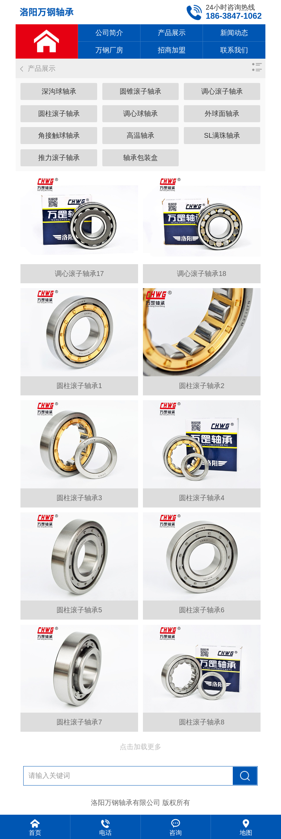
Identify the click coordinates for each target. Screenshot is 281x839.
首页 (35, 832)
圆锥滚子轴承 (140, 91)
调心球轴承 (140, 113)
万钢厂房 (109, 50)
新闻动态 (234, 32)
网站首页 (47, 41)
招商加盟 (172, 50)
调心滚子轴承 (222, 91)
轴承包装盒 (140, 157)
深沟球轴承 (59, 91)
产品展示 (172, 32)
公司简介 (109, 32)
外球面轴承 (222, 113)
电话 (105, 832)
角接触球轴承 (59, 135)
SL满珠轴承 (222, 135)
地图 (246, 832)
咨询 (175, 832)
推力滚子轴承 (59, 157)
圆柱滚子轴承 (59, 113)
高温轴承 (140, 135)
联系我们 (234, 50)
